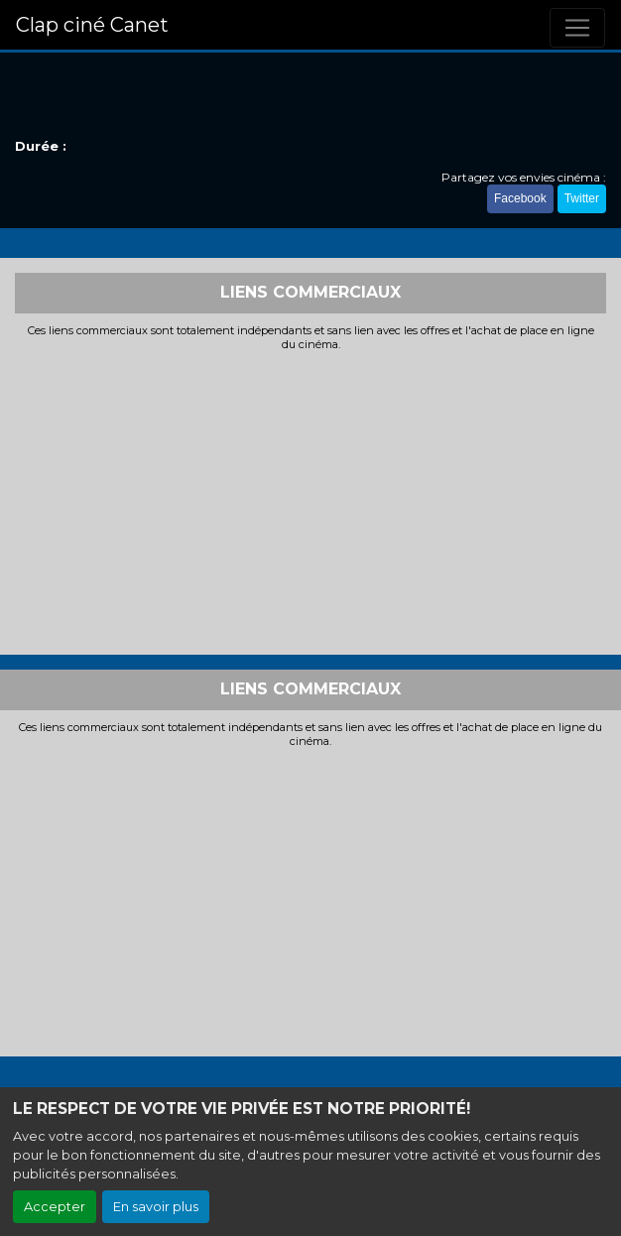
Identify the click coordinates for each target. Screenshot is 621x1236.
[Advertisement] (310, 501)
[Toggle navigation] (577, 28)
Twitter (581, 198)
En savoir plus (155, 1206)
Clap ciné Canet (92, 25)
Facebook (520, 198)
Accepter (54, 1206)
